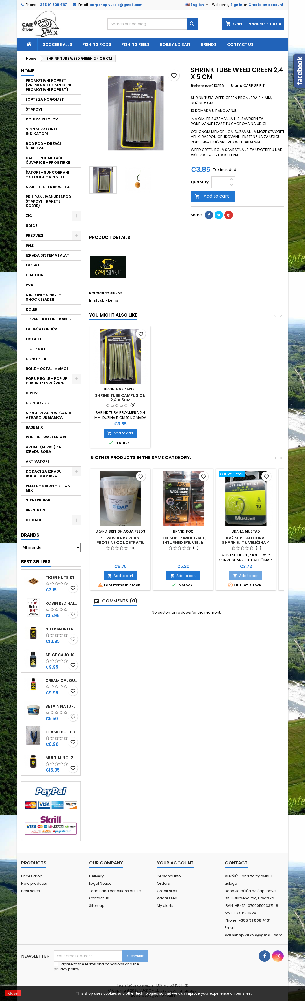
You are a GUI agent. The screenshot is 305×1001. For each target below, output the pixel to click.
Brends (209, 44)
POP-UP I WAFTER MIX (46, 437)
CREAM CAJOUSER (62, 680)
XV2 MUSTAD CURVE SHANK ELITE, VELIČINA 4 (246, 540)
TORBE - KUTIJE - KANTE (49, 319)
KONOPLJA (36, 358)
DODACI (33, 520)
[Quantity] (219, 182)
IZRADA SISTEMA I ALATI (48, 255)
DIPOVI (32, 393)
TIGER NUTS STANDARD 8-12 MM (62, 577)
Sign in (236, 4)
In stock (96, 300)
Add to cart (212, 196)
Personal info (169, 876)
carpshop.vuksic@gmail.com (116, 4)
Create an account (266, 4)
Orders (163, 883)
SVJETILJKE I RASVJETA (48, 187)
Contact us (240, 44)
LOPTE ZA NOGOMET (45, 99)
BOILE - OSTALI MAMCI (47, 368)
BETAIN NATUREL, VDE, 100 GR (62, 706)
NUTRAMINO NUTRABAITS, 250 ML (62, 629)
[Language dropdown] (197, 5)
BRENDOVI (35, 510)
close (13, 993)
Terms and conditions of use (115, 891)
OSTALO (33, 339)
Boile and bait (175, 44)
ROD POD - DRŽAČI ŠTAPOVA (43, 146)
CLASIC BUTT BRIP (62, 732)
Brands (30, 535)
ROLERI (32, 309)
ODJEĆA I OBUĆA (41, 329)
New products (34, 883)
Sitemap (97, 905)
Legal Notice (100, 883)
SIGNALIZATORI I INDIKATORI (41, 131)
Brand (236, 85)
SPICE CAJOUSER (62, 655)
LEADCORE (36, 275)
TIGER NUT (36, 349)
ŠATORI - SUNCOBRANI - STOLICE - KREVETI (47, 175)
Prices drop (31, 876)
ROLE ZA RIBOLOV (42, 119)
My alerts (165, 905)
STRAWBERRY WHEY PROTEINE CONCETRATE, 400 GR (120, 542)
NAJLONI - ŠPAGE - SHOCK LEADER (43, 297)
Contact (236, 863)
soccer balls (57, 44)
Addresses (167, 898)
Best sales (30, 891)
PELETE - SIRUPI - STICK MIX (48, 488)
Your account (175, 863)
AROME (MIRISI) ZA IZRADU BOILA (43, 449)
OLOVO (32, 265)
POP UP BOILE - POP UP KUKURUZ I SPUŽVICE (46, 381)
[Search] (152, 24)
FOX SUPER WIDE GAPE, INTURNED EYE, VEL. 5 (183, 540)
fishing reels (136, 44)
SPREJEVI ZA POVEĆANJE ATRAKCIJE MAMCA (49, 415)
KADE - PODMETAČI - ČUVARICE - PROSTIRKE (48, 160)
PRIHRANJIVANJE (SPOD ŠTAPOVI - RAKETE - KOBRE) (48, 201)
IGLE (30, 245)
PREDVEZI (34, 235)
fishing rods (97, 44)
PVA (29, 285)
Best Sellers (36, 561)
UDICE (31, 225)
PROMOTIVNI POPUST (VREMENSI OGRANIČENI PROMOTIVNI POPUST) (48, 85)
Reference (201, 85)
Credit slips (167, 891)
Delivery (96, 876)
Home (27, 71)
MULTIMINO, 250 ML (62, 757)
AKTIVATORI (37, 461)
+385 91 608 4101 (53, 4)
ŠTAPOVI (34, 109)
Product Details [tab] (109, 237)
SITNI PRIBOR (38, 500)
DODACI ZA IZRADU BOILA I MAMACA (44, 474)
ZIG (29, 215)
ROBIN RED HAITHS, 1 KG (62, 603)
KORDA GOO (37, 403)
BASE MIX (34, 427)
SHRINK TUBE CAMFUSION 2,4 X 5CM (120, 398)
